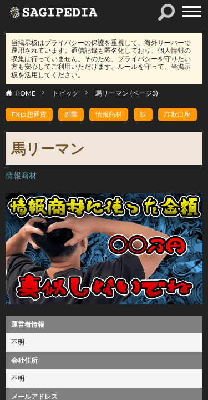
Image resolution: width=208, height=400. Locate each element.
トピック (65, 93)
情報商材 (108, 114)
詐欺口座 (177, 114)
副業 (71, 114)
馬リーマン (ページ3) (126, 93)
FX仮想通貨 (29, 114)
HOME (25, 93)
